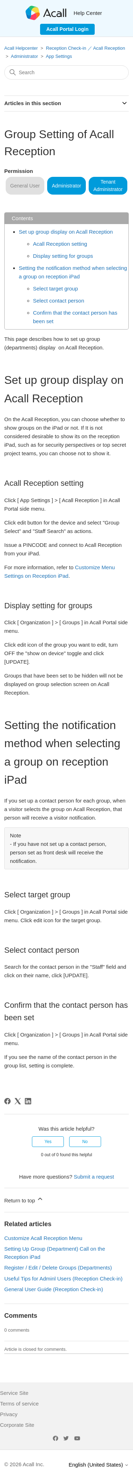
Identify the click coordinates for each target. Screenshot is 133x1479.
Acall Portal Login (67, 29)
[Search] (66, 72)
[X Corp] (18, 1101)
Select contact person (58, 301)
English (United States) (98, 1465)
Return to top (24, 1199)
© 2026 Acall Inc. (24, 1464)
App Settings (59, 56)
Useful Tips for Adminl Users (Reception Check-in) (63, 1279)
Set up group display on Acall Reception (66, 232)
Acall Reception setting (60, 244)
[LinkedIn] (28, 1101)
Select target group (55, 289)
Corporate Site (17, 1425)
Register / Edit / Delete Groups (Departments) (58, 1268)
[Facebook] (7, 1101)
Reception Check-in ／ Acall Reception (85, 48)
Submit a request (94, 1177)
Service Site (14, 1393)
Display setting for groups (63, 256)
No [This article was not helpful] (85, 1141)
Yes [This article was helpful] (48, 1141)
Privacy (8, 1414)
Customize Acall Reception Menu (43, 1238)
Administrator (24, 56)
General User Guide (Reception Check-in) (53, 1289)
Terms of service (19, 1404)
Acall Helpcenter (21, 48)
